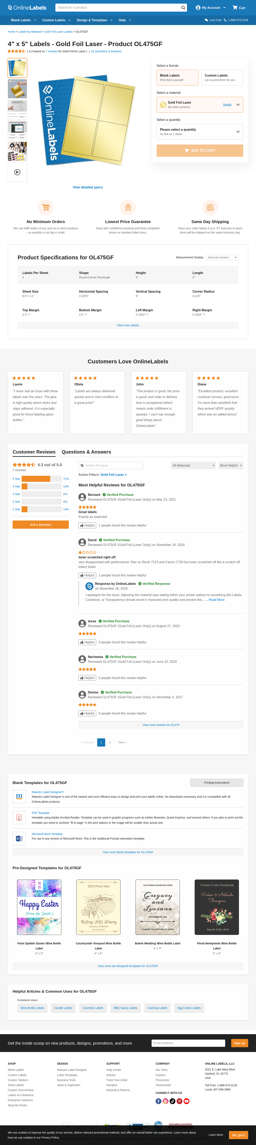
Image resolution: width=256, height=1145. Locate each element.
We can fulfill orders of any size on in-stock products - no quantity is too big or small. (46, 230)
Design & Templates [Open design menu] (94, 20)
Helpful (87, 525)
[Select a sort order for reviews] (230, 465)
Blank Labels (16, 1069)
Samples (111, 1085)
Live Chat (213, 20)
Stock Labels (16, 1085)
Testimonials (163, 1085)
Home (11, 31)
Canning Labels (157, 1008)
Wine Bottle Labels (32, 1008)
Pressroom (162, 1080)
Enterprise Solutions (20, 1100)
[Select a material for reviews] (193, 465)
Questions (86, 452)
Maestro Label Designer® (48, 792)
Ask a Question (40, 524)
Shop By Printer (17, 1105)
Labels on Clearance (20, 1095)
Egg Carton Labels (189, 1008)
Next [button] (121, 742)
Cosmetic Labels (93, 1008)
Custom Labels (17, 1075)
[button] (177, 78)
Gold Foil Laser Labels (58, 31)
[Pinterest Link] (180, 1101)
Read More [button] (217, 599)
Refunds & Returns (118, 1090)
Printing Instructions (216, 782)
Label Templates (67, 1075)
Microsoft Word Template (47, 834)
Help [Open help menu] (125, 20)
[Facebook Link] (159, 1101)
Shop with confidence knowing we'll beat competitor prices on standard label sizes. (128, 230)
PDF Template (40, 813)
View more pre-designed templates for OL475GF (128, 966)
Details (227, 104)
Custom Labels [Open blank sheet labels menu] (56, 20)
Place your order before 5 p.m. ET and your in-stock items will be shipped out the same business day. (210, 230)
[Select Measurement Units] (222, 258)
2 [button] (110, 742)
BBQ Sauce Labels (125, 1008)
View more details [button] (128, 325)
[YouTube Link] (186, 1101)
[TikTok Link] (173, 1101)
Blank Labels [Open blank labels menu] (23, 20)
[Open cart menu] (239, 7)
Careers (161, 1075)
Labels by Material (29, 31)
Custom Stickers (18, 1080)
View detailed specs (88, 187)
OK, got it (238, 1135)
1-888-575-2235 (236, 20)
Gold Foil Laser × (114, 474)
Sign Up (239, 1043)
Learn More (216, 1134)
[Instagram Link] (166, 1101)
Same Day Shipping (210, 221)
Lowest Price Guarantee (128, 221)
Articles (111, 1075)
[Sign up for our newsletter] (188, 1043)
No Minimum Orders (46, 221)
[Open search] (183, 7)
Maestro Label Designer (72, 1069)
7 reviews (52, 51)
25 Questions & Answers (106, 51)
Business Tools (66, 1080)
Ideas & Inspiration (68, 1085)
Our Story (162, 1069)
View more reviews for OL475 (161, 725)
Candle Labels (63, 1008)
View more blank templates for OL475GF (128, 852)
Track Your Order (117, 1080)
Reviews (34, 452)
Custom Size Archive (21, 1090)
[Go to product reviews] (16, 51)
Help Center (113, 1069)
